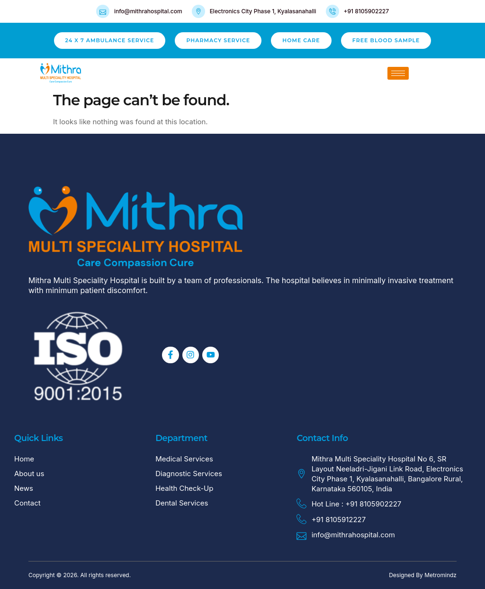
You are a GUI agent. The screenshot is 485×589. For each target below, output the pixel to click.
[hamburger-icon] (398, 73)
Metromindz (440, 575)
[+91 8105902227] (332, 11)
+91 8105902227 (366, 11)
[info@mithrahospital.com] (102, 11)
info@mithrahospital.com (148, 11)
